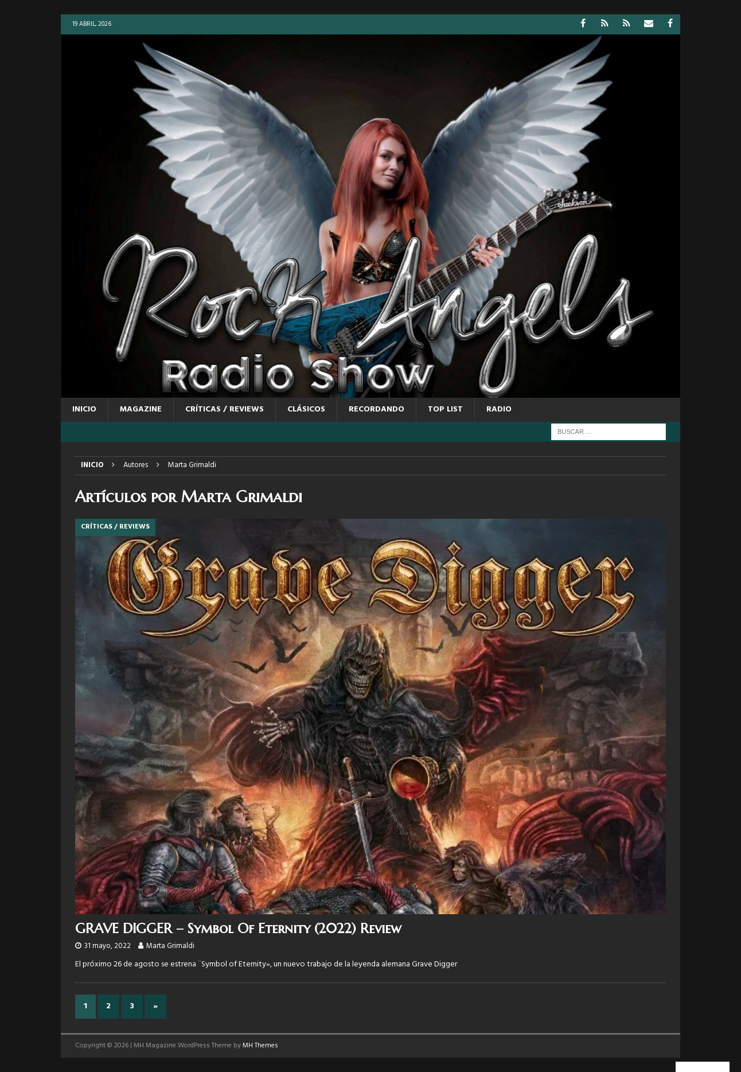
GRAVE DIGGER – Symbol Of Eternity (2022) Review (238, 928)
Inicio (84, 409)
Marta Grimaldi (170, 946)
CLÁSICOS (306, 409)
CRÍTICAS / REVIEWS (224, 409)
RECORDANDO (376, 409)
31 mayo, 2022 (107, 946)
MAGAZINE (141, 409)
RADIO (499, 409)
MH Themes (260, 1045)
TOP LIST (445, 409)
